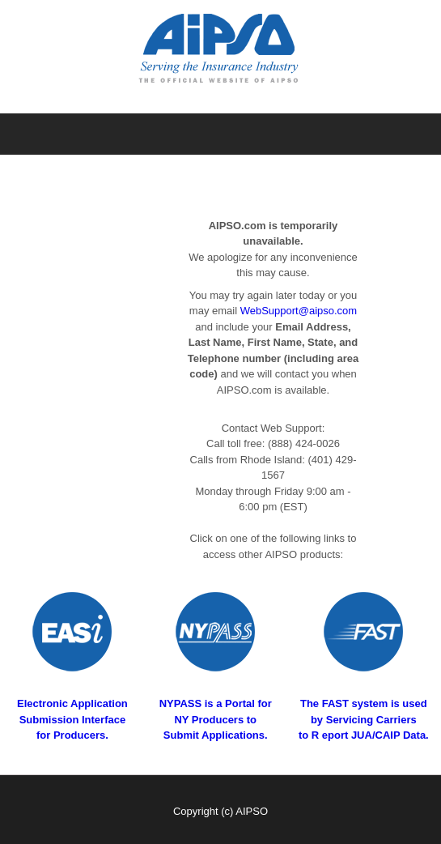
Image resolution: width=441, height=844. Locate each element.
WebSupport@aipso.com (298, 311)
